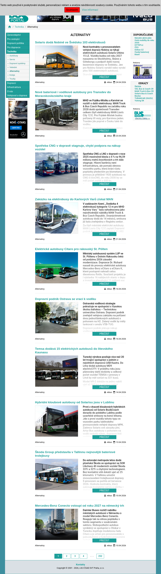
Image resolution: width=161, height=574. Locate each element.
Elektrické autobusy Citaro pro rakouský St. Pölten (71, 249)
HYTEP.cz (139, 45)
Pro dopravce (13, 47)
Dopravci (11, 83)
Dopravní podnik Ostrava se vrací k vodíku (65, 299)
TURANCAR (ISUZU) (144, 98)
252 (100, 556)
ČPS (136, 47)
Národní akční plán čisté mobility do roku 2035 (144, 40)
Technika (19, 27)
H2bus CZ (139, 50)
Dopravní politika (15, 43)
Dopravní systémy (17, 63)
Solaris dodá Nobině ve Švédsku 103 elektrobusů (70, 42)
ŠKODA (138, 86)
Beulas (138, 96)
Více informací (90, 9)
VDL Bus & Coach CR (144, 89)
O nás (10, 91)
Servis (12, 59)
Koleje (12, 75)
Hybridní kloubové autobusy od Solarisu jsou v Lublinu (74, 402)
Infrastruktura (14, 87)
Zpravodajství (14, 35)
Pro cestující (13, 39)
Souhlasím (72, 9)
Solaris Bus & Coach (144, 93)
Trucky (12, 79)
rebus (108, 82)
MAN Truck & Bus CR (144, 91)
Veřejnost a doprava (17, 95)
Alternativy (14, 71)
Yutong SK (139, 100)
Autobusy (13, 55)
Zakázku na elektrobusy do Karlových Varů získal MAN (74, 199)
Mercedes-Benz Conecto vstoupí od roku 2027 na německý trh (79, 505)
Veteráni (13, 67)
